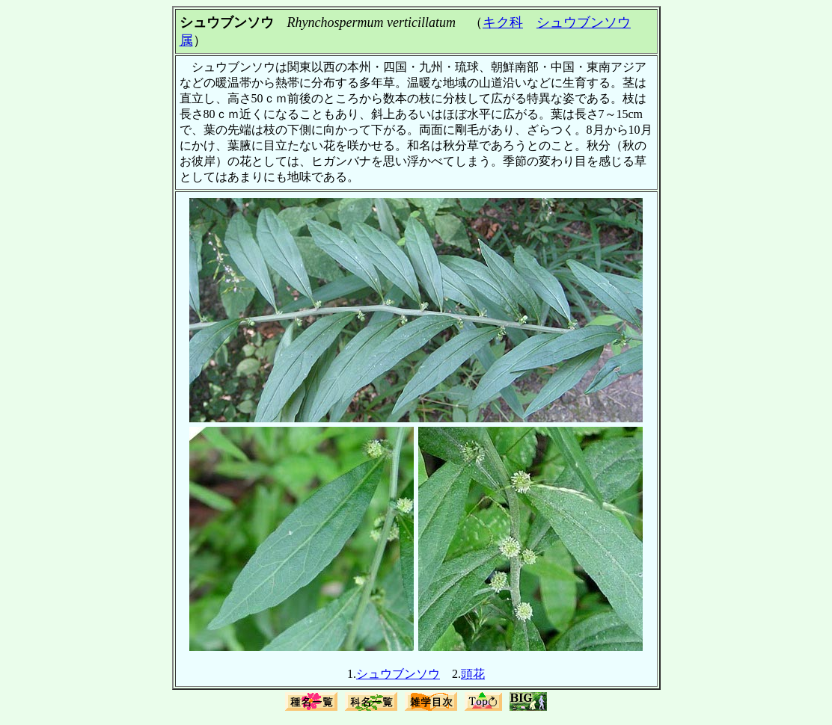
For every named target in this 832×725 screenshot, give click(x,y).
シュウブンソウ (398, 673)
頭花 (473, 673)
